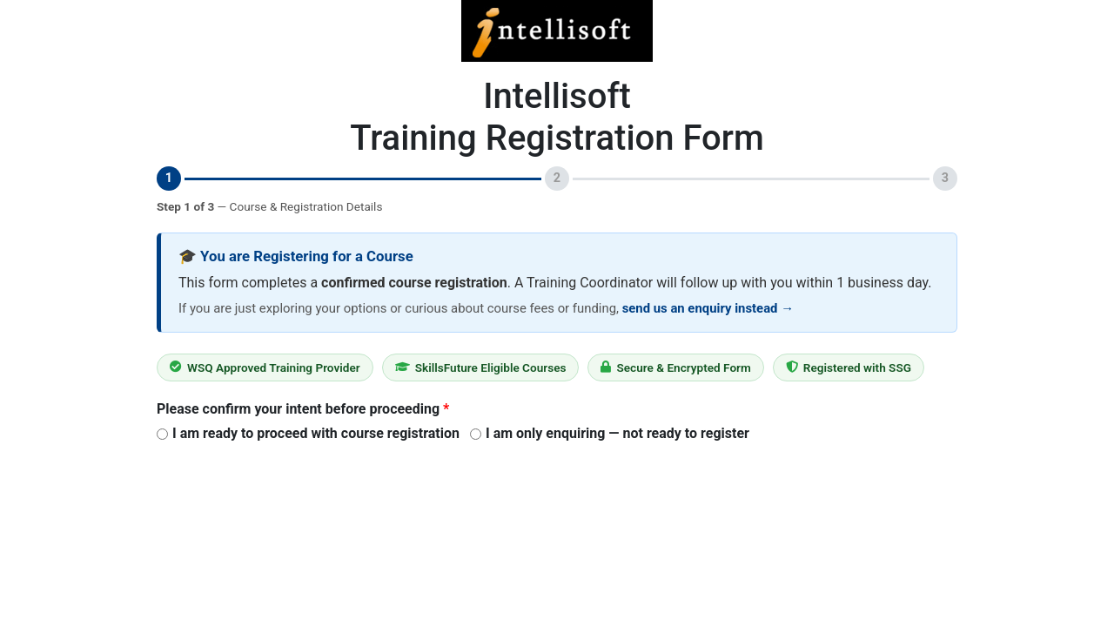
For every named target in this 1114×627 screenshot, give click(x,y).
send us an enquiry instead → (708, 308)
